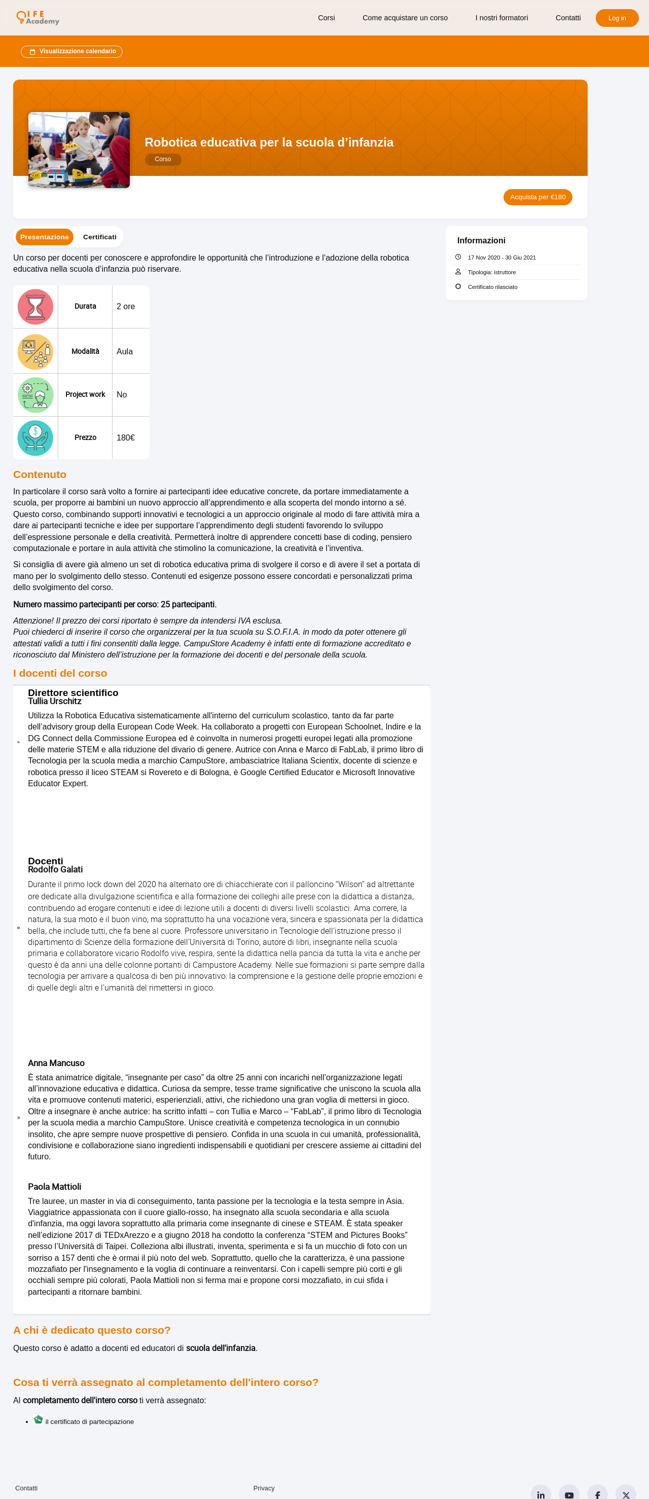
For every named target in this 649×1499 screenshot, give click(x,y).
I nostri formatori (502, 18)
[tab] (44, 237)
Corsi (326, 18)
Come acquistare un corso (405, 18)
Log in (617, 18)
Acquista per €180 (538, 197)
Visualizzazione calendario (71, 52)
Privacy (264, 1488)
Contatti (568, 18)
